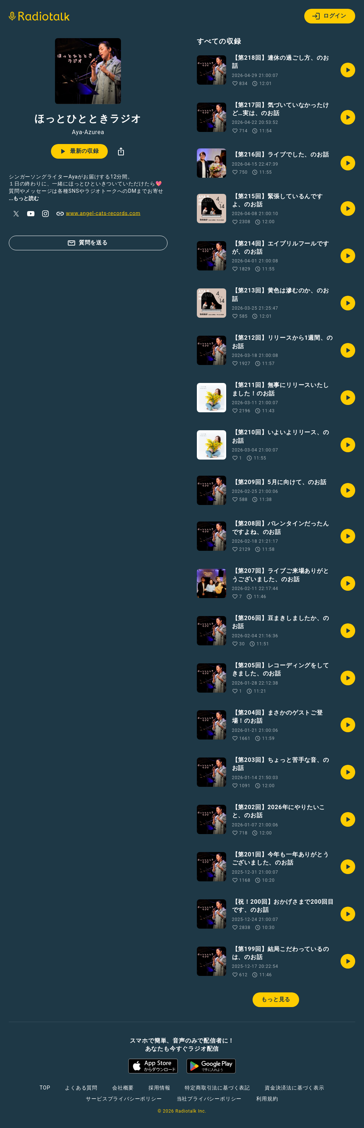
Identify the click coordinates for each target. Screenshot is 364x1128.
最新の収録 (78, 151)
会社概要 (123, 1088)
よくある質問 (81, 1088)
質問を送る (87, 243)
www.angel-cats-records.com (98, 213)
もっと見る (275, 999)
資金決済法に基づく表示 (294, 1088)
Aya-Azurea (88, 132)
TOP (45, 1088)
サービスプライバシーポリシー (124, 1099)
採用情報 (159, 1088)
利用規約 (267, 1099)
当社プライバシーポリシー (209, 1099)
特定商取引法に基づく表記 (217, 1088)
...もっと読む (24, 198)
